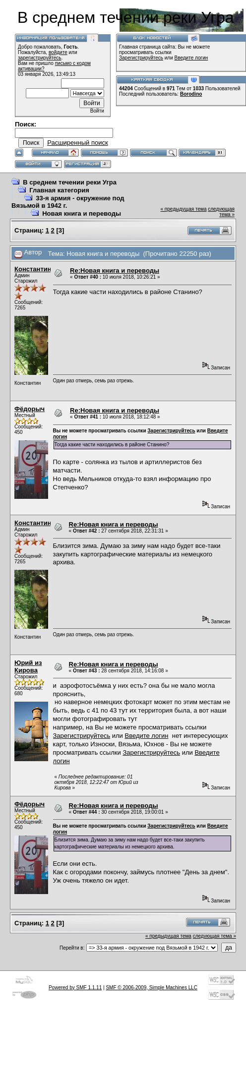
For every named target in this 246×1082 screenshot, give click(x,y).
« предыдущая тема (184, 209)
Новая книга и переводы (81, 213)
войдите (58, 52)
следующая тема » (221, 211)
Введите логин (191, 57)
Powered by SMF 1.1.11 (75, 987)
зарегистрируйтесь (40, 57)
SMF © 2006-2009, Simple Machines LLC (151, 987)
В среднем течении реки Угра (70, 182)
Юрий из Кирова (28, 666)
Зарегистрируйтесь (141, 57)
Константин (33, 269)
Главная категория (59, 190)
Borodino (191, 94)
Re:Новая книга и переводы (114, 270)
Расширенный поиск (77, 142)
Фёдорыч (29, 409)
